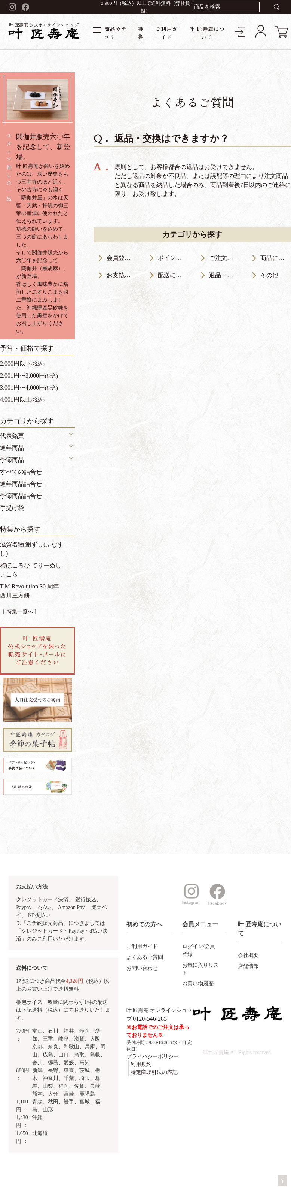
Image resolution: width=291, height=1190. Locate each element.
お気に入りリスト (200, 969)
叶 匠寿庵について (207, 32)
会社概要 (248, 955)
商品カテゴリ (110, 32)
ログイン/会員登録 (198, 950)
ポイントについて (173, 258)
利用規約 (141, 1064)
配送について (173, 275)
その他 (269, 275)
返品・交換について (224, 275)
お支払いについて (122, 275)
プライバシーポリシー (152, 1056)
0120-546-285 (150, 1018)
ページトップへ (282, 1180)
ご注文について (224, 258)
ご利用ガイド (166, 32)
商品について (275, 258)
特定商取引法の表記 (154, 1072)
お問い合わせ (142, 968)
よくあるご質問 (144, 957)
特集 (140, 32)
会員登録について (122, 258)
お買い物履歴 (198, 984)
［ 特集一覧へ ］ (19, 611)
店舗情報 (248, 966)
